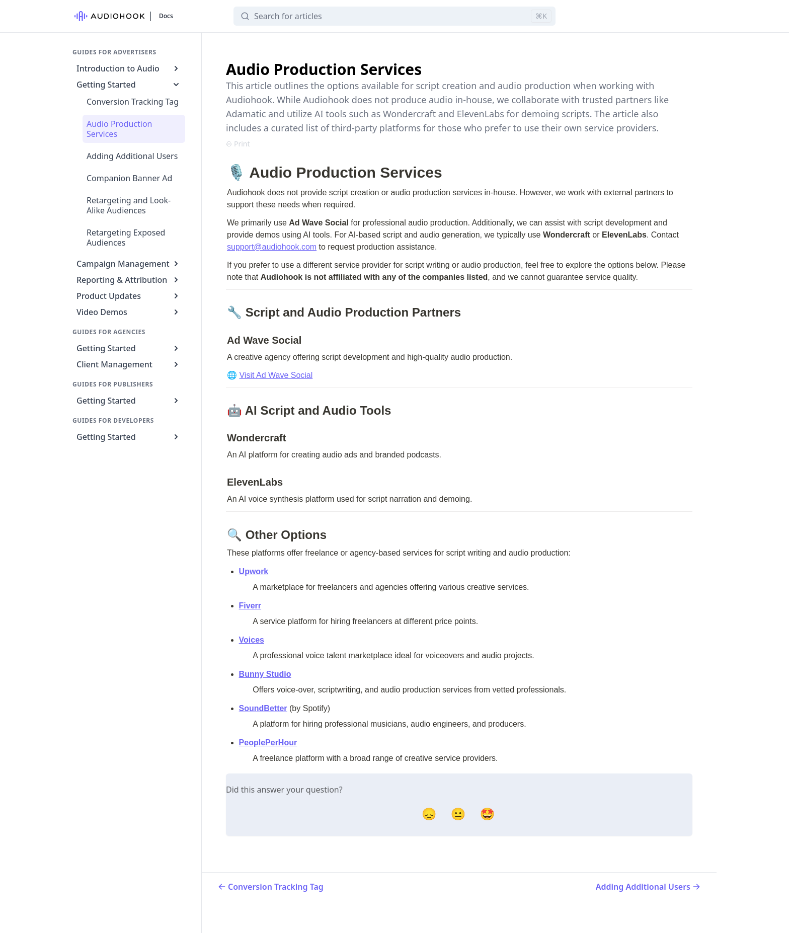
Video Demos (128, 312)
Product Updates (128, 295)
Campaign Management (128, 263)
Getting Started (128, 84)
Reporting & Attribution (128, 279)
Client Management (128, 364)
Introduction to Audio (128, 68)
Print (238, 143)
